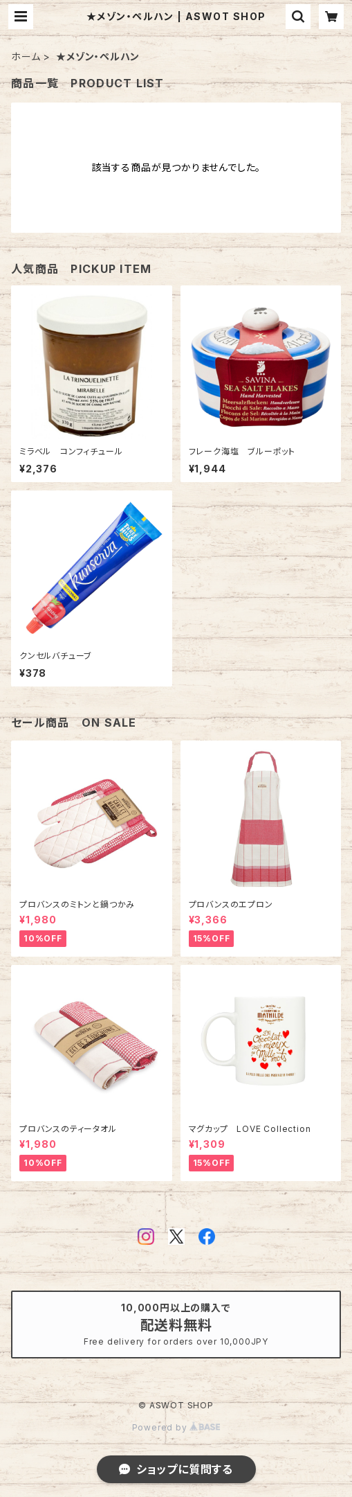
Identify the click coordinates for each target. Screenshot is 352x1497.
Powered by (176, 1427)
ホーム (25, 56)
